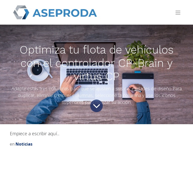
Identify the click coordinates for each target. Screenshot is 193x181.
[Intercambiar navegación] (178, 12)
